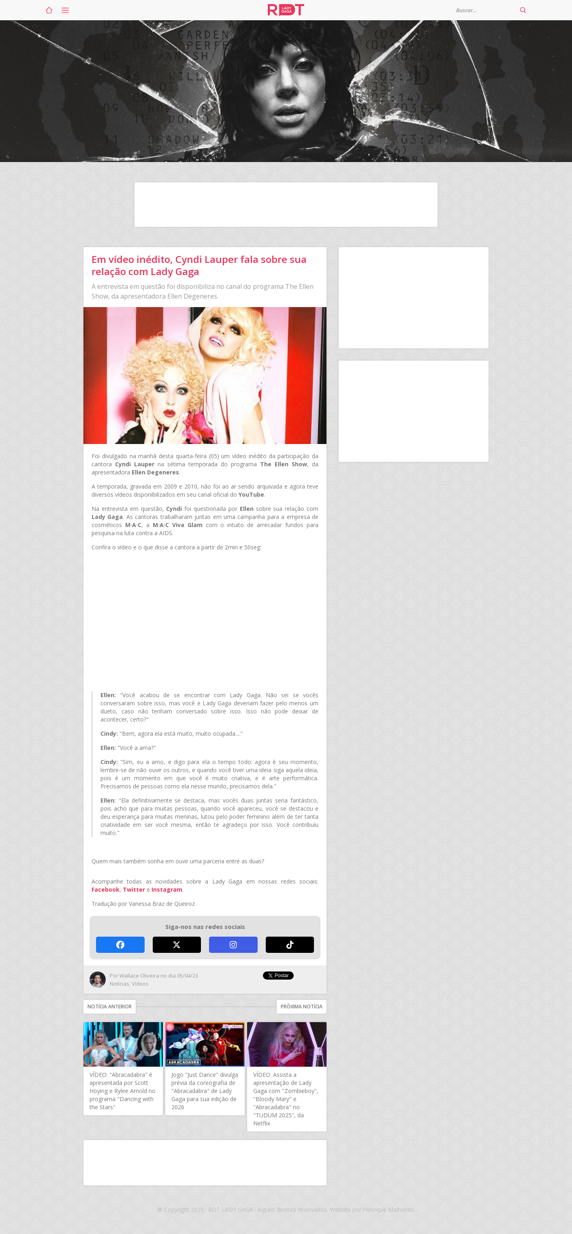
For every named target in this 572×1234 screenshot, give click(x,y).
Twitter (134, 889)
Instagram (167, 889)
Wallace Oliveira (139, 975)
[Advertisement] (286, 204)
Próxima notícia (301, 1006)
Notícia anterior (110, 1006)
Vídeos (140, 983)
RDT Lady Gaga (286, 10)
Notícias (119, 983)
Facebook (106, 889)
